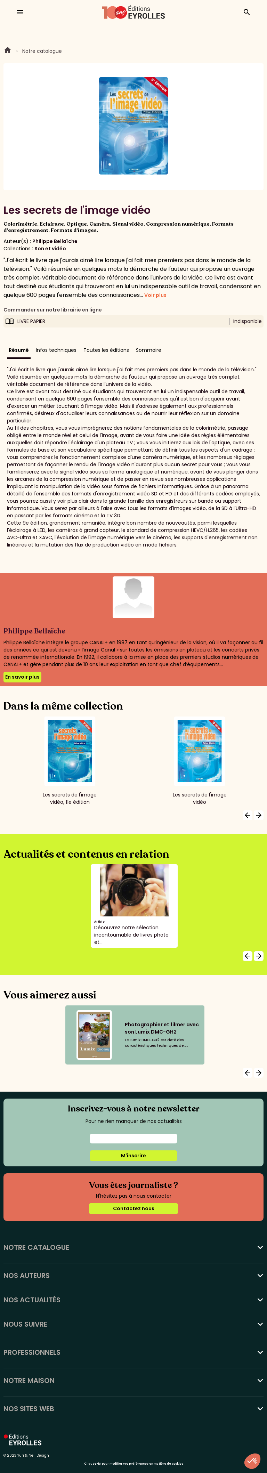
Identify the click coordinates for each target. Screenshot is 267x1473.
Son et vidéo (50, 248)
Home (7, 51)
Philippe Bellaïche (55, 241)
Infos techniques (56, 350)
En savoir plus (22, 676)
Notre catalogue (42, 51)
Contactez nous (133, 1208)
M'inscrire (133, 1155)
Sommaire (148, 350)
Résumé (19, 350)
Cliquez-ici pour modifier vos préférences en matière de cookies (133, 1464)
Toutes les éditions (106, 350)
